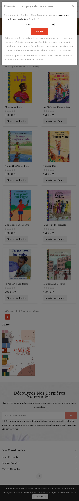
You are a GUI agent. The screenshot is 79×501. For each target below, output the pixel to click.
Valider (39, 31)
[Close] (73, 6)
